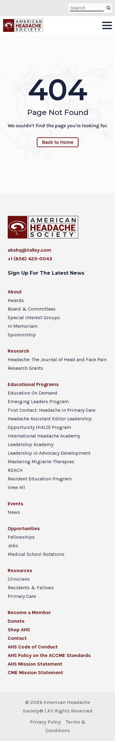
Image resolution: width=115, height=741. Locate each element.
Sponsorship (22, 335)
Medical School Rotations (36, 554)
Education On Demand (32, 393)
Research (18, 351)
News (14, 512)
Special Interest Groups (34, 317)
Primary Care (22, 596)
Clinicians (19, 579)
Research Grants (25, 368)
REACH (15, 470)
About (15, 292)
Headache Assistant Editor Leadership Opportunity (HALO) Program (50, 423)
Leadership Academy (30, 444)
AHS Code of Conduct (33, 647)
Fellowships (21, 537)
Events (15, 503)
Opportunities (24, 528)
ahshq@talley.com (29, 250)
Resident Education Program (40, 479)
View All (16, 487)
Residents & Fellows (31, 587)
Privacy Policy (45, 722)
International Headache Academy (44, 436)
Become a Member (29, 612)
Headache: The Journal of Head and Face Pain (57, 359)
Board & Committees (32, 309)
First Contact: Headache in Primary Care (51, 410)
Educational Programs (33, 384)
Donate (16, 621)
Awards (16, 300)
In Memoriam (23, 326)
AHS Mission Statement (35, 664)
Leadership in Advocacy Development (49, 453)
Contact (17, 638)
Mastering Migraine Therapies (41, 461)
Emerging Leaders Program (38, 401)
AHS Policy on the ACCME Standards (49, 655)
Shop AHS (19, 629)
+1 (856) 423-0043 (30, 259)
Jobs (13, 545)
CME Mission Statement (35, 672)
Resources (20, 570)
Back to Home (57, 142)
